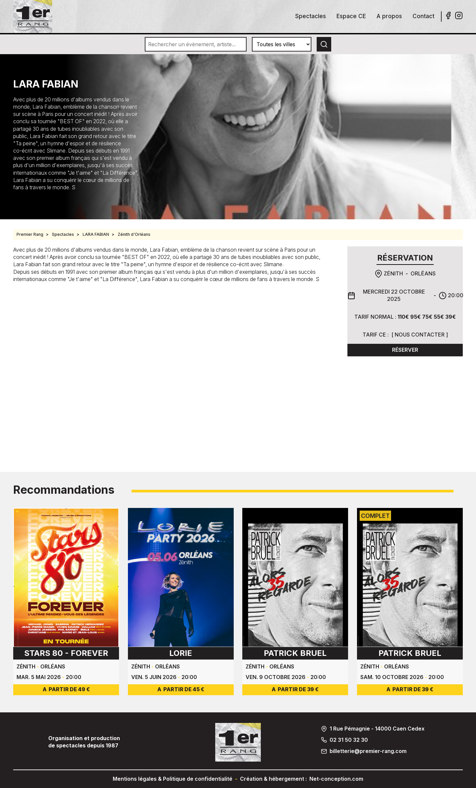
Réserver (405, 350)
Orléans (423, 273)
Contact (423, 16)
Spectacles (310, 16)
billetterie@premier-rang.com (368, 751)
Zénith (393, 273)
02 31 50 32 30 (349, 740)
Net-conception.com (336, 779)
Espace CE (351, 16)
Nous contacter (420, 335)
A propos (389, 16)
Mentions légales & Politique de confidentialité (172, 779)
